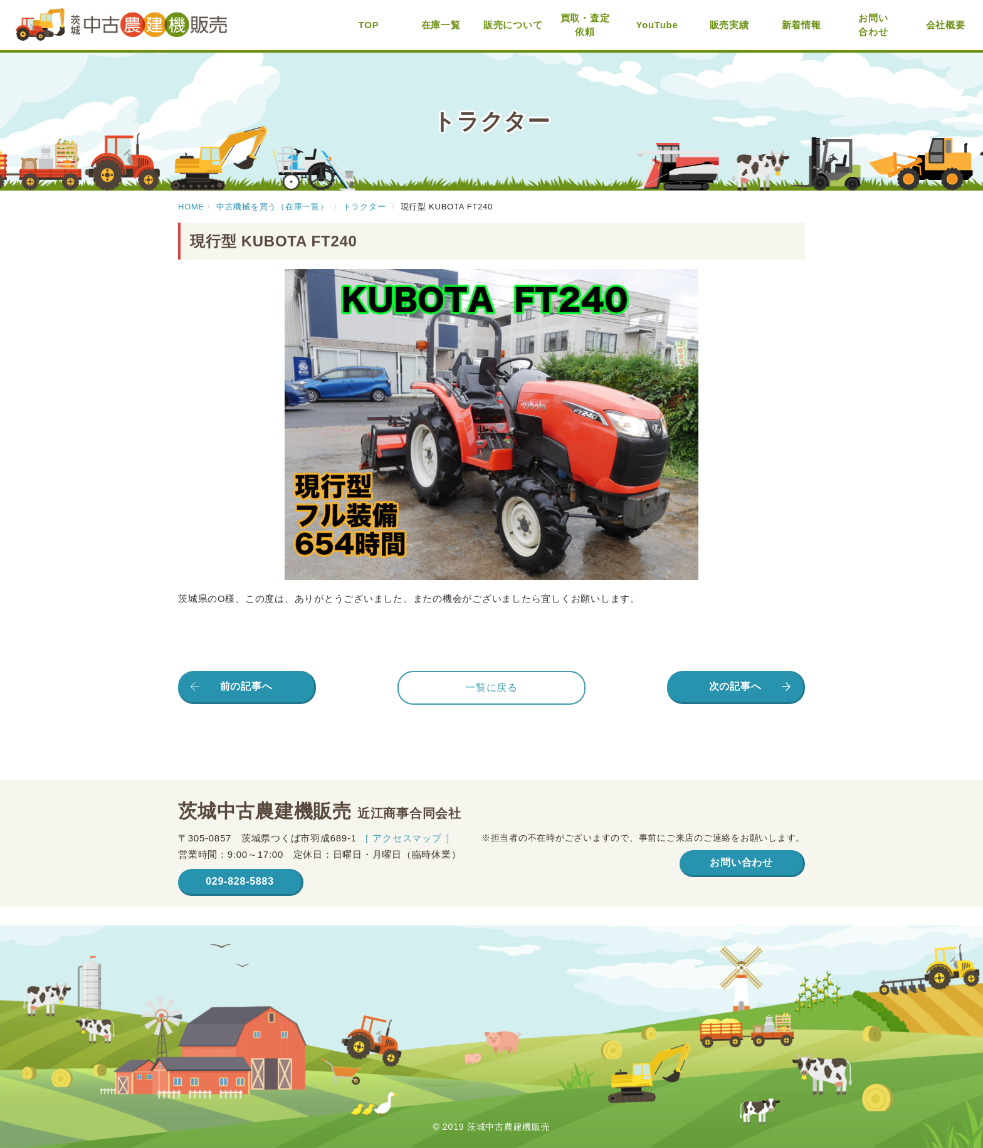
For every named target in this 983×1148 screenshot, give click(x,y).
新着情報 (801, 24)
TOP (369, 24)
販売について (513, 24)
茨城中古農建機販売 (121, 25)
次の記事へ (735, 686)
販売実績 (729, 24)
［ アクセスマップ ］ (407, 838)
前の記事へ (246, 686)
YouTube (657, 24)
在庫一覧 (441, 24)
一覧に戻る (491, 687)
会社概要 (945, 24)
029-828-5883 (240, 881)
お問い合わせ (873, 25)
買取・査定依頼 (585, 25)
